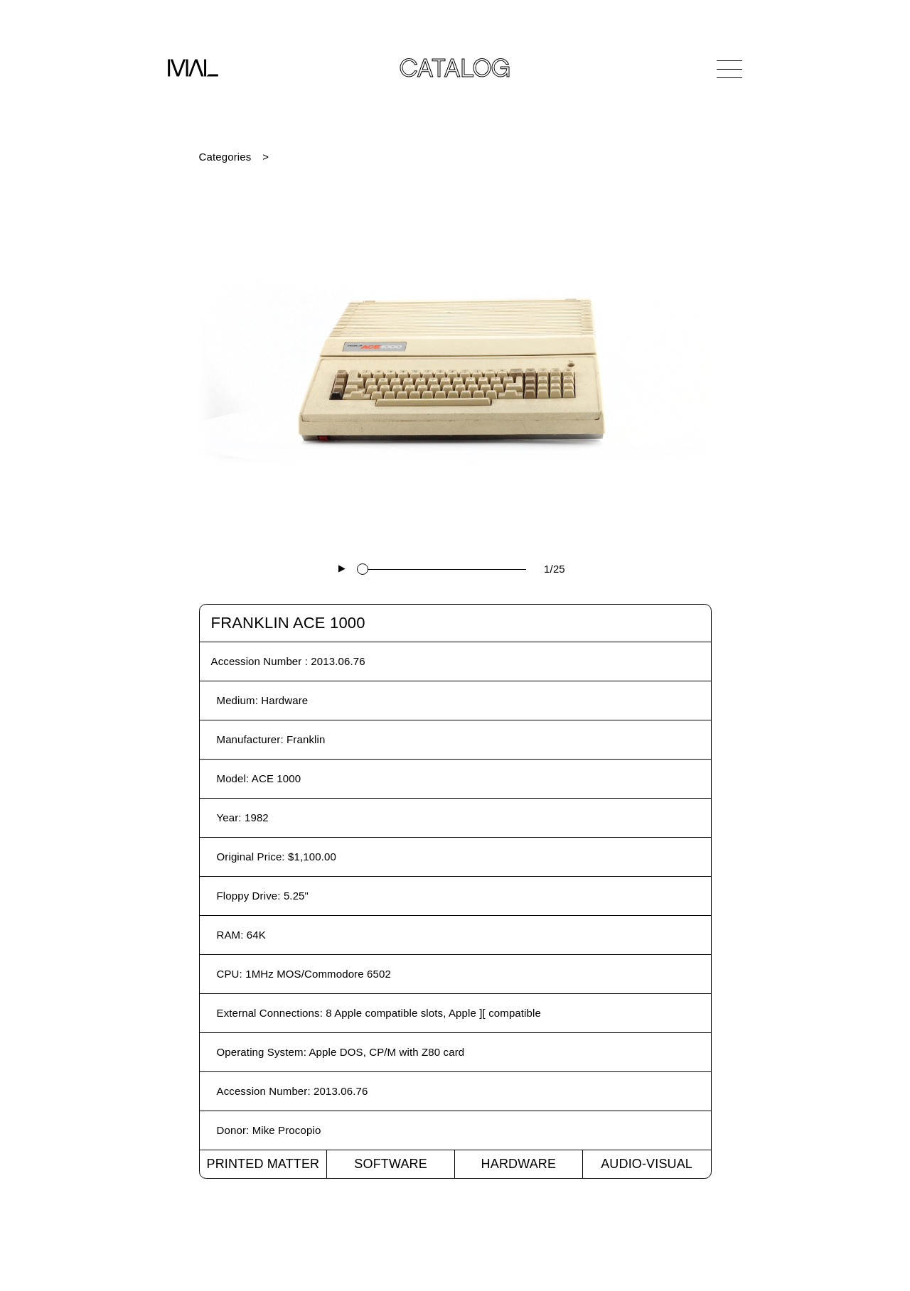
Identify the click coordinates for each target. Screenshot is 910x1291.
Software (390, 1164)
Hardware (519, 1164)
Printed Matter (262, 1164)
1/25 (554, 569)
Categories (225, 157)
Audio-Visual (646, 1164)
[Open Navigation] (729, 68)
